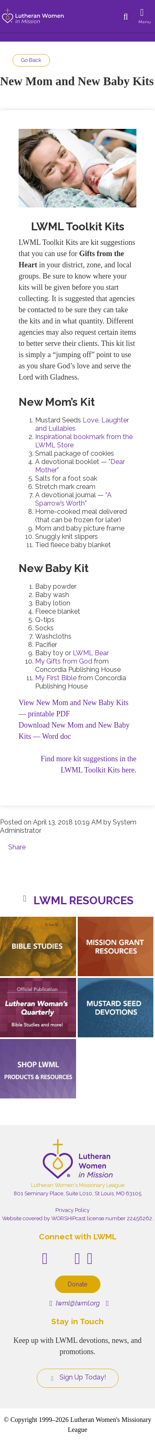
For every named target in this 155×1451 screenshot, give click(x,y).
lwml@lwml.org (75, 1303)
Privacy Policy (72, 1210)
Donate (78, 1284)
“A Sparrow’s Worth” (73, 499)
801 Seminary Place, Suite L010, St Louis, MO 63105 (77, 1193)
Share (17, 847)
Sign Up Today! (78, 1377)
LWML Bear (91, 653)
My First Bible (55, 678)
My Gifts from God (63, 661)
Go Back (31, 60)
